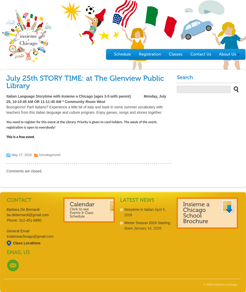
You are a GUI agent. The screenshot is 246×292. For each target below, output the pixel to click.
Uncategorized (49, 155)
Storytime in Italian (139, 209)
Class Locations (26, 243)
